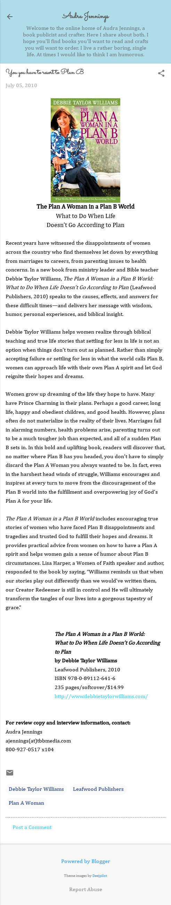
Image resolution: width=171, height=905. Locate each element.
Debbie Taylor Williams (36, 789)
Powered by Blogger (85, 861)
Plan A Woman (26, 803)
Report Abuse (85, 890)
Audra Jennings (85, 16)
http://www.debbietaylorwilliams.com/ (101, 696)
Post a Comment (32, 827)
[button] (161, 74)
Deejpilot (99, 876)
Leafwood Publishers (98, 789)
